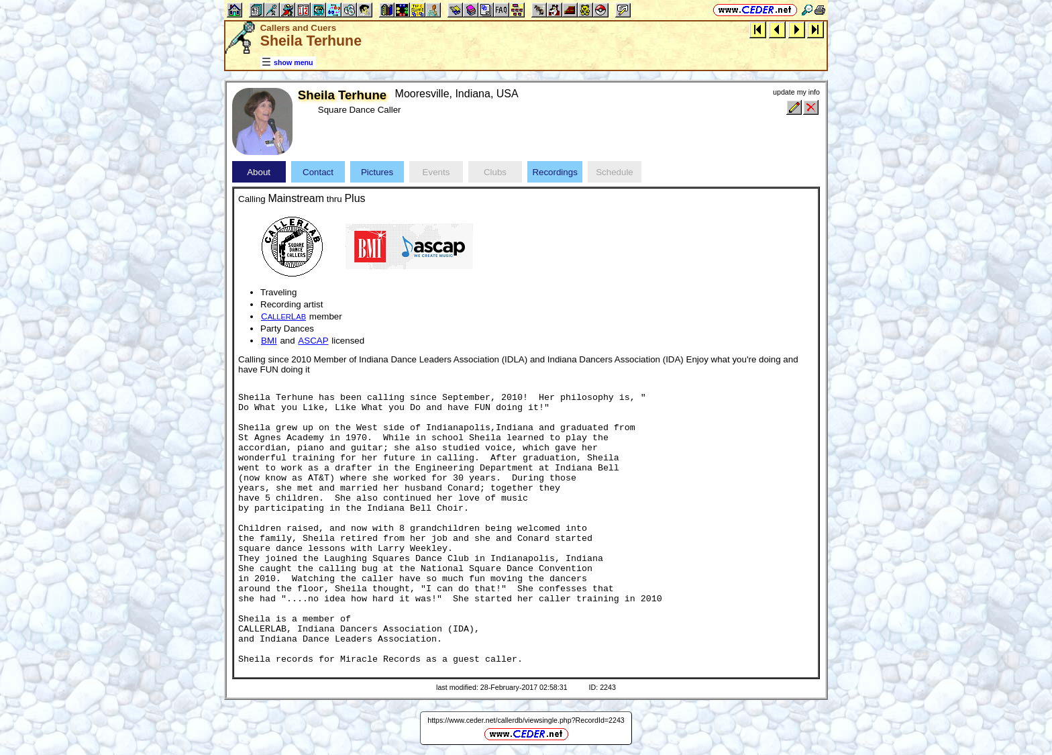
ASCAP (313, 341)
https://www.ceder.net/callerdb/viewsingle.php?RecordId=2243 (526, 720)
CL (283, 316)
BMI (269, 341)
